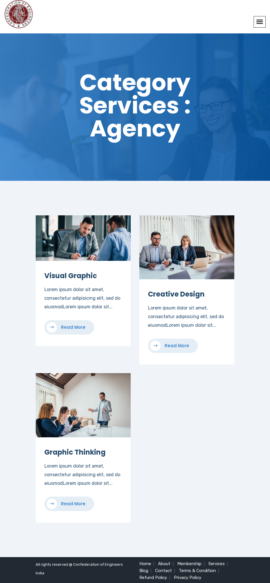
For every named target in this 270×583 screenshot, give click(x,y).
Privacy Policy (187, 577)
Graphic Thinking (75, 452)
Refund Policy (153, 577)
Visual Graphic (70, 275)
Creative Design (176, 294)
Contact (163, 570)
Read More (66, 327)
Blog (143, 570)
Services (216, 563)
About (164, 563)
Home (145, 563)
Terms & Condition (197, 570)
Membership (189, 563)
